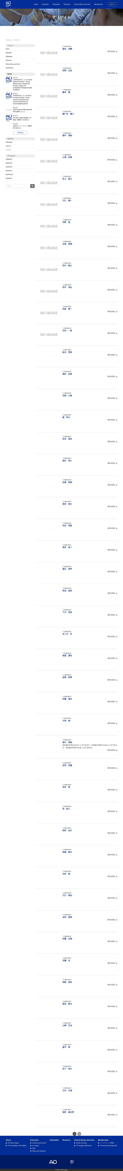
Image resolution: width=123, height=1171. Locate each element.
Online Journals (81, 1143)
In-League (35, 1145)
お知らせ (8, 146)
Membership (98, 4)
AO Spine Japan (13, 1143)
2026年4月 (9, 159)
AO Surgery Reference (84, 1145)
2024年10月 (9, 174)
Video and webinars (39, 1151)
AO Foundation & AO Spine (17, 1145)
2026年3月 (9, 163)
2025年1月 (9, 170)
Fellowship (56, 4)
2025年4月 (9, 167)
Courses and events (39, 1143)
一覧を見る (20, 132)
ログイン (112, 4)
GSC (34, 1148)
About (36, 4)
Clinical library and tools (82, 4)
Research (67, 4)
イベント (8, 149)
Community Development (108, 1145)
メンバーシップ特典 (107, 1143)
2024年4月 (9, 178)
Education (45, 4)
